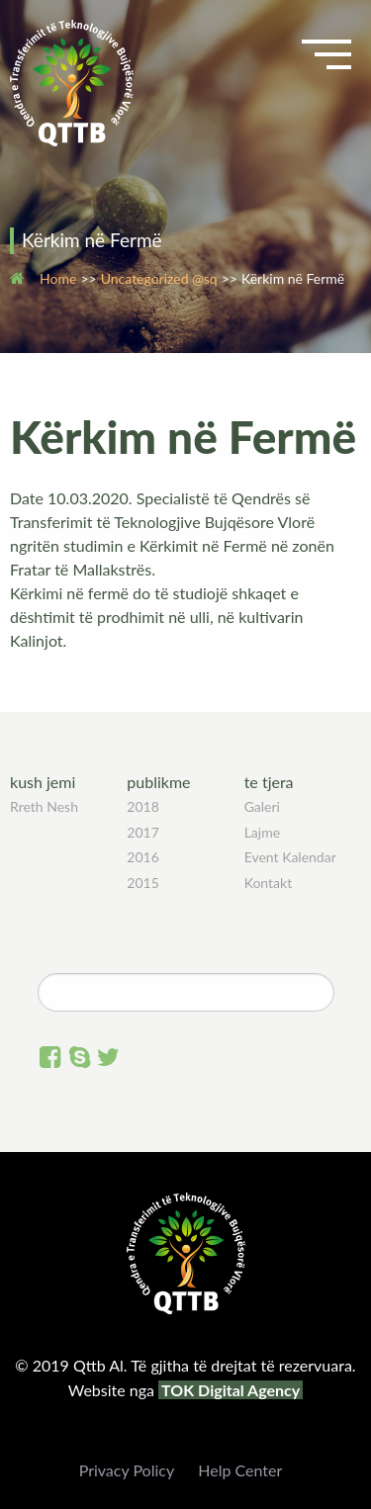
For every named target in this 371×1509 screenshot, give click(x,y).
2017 (142, 832)
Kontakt (268, 882)
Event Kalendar (290, 856)
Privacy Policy (127, 1470)
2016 (142, 856)
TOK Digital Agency (230, 1389)
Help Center (240, 1470)
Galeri (262, 806)
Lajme (262, 832)
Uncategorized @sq (159, 278)
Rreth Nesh (44, 806)
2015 (142, 882)
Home (58, 278)
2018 (142, 806)
